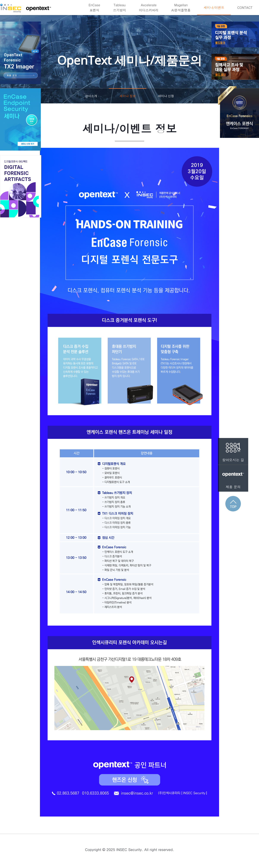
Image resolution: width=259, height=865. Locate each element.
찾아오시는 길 (233, 450)
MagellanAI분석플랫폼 (181, 7)
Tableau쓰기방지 (119, 7)
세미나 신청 (166, 96)
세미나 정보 (127, 98)
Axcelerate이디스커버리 (148, 7)
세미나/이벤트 (214, 7)
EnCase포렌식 (94, 7)
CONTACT (245, 7)
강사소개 (91, 96)
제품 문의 (233, 477)
